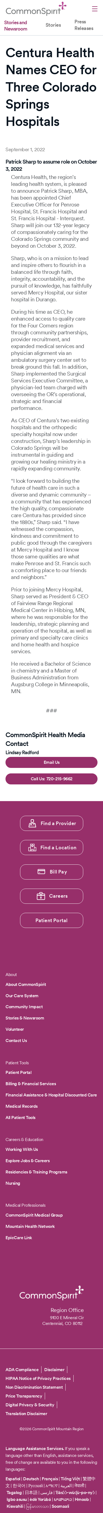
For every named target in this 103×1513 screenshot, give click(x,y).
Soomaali (60, 1506)
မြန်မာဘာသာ (37, 1506)
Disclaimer (54, 1369)
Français (50, 1478)
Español (12, 1478)
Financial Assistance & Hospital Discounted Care (51, 1095)
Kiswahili (15, 1506)
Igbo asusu (17, 1499)
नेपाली (79, 1485)
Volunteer (14, 1029)
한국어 (19, 1485)
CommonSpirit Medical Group (34, 1215)
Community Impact (24, 1006)
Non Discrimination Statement (34, 1387)
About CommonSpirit (25, 984)
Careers (58, 896)
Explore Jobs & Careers (27, 1160)
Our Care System (21, 995)
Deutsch (31, 1478)
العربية (66, 1485)
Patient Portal (51, 920)
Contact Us (16, 1040)
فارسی (47, 1492)
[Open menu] (94, 9)
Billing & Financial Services (30, 1083)
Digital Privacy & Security (29, 1404)
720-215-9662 (59, 778)
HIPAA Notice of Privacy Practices (38, 1378)
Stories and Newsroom (15, 26)
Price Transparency (23, 1396)
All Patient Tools (20, 1117)
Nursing (12, 1183)
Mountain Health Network (30, 1226)
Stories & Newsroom (24, 1018)
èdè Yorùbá (40, 1499)
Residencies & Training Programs (36, 1172)
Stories (53, 25)
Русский (35, 1485)
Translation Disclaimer (26, 1413)
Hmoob (82, 1499)
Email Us (52, 762)
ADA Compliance (21, 1369)
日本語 (31, 1492)
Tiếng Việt (70, 1478)
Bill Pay (58, 872)
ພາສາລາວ (63, 1499)
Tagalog (14, 1492)
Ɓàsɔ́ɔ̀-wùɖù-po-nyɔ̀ (75, 1492)
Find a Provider (58, 823)
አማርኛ (51, 1485)
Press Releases (83, 25)
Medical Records (21, 1106)
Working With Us (21, 1149)
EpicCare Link (18, 1237)
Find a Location (58, 847)
